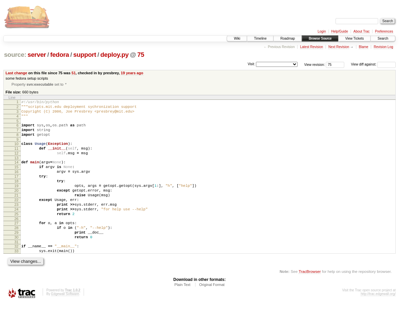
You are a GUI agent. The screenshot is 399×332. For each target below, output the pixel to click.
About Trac (361, 31)
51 (74, 73)
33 (16, 279)
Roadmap (287, 38)
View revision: (314, 64)
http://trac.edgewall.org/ (378, 323)
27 (16, 246)
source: (15, 54)
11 (16, 157)
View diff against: (373, 64)
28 (16, 252)
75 (140, 54)
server (37, 54)
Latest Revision (311, 47)
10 (16, 152)
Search (383, 38)
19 (16, 202)
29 (16, 257)
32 (16, 273)
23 (16, 224)
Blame (363, 47)
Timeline (260, 38)
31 (16, 269)
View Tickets (354, 38)
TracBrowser (310, 300)
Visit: (251, 64)
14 (16, 173)
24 (16, 230)
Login (322, 31)
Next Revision (338, 47)
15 (16, 179)
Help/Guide (339, 31)
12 (16, 163)
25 (16, 236)
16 (16, 184)
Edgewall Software (65, 323)
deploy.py (114, 54)
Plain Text (182, 314)
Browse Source (320, 38)
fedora (59, 54)
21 (16, 213)
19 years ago (132, 73)
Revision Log (383, 47)
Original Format (212, 314)
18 (16, 196)
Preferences (384, 31)
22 (16, 219)
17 (16, 190)
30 (16, 263)
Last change (16, 73)
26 (16, 242)
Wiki (237, 38)
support (84, 54)
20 (16, 207)
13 (16, 169)
